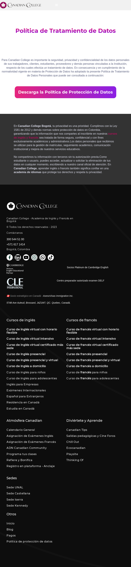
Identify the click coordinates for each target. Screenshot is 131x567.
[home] (25, 5)
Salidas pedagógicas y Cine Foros (90, 436)
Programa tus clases (22, 454)
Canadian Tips (76, 430)
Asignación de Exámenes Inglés (30, 436)
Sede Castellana (18, 493)
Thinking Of (75, 460)
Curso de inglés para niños (26, 372)
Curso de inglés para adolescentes (32, 378)
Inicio (10, 523)
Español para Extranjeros (25, 396)
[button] (56, 5)
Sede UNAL (15, 487)
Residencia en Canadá (23, 402)
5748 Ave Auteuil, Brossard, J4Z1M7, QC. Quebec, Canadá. (38, 302)
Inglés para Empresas (22, 384)
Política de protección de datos (29, 541)
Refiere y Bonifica (19, 460)
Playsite (72, 454)
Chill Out (72, 442)
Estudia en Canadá (21, 408)
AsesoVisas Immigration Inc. (58, 295)
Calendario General (21, 430)
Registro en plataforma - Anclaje (31, 466)
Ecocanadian (76, 448)
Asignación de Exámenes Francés (31, 442)
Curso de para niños (87, 372)
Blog (10, 529)
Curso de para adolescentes (92, 378)
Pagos (11, 535)
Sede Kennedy (17, 505)
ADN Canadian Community (27, 448)
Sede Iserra (15, 499)
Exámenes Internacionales (26, 390)
